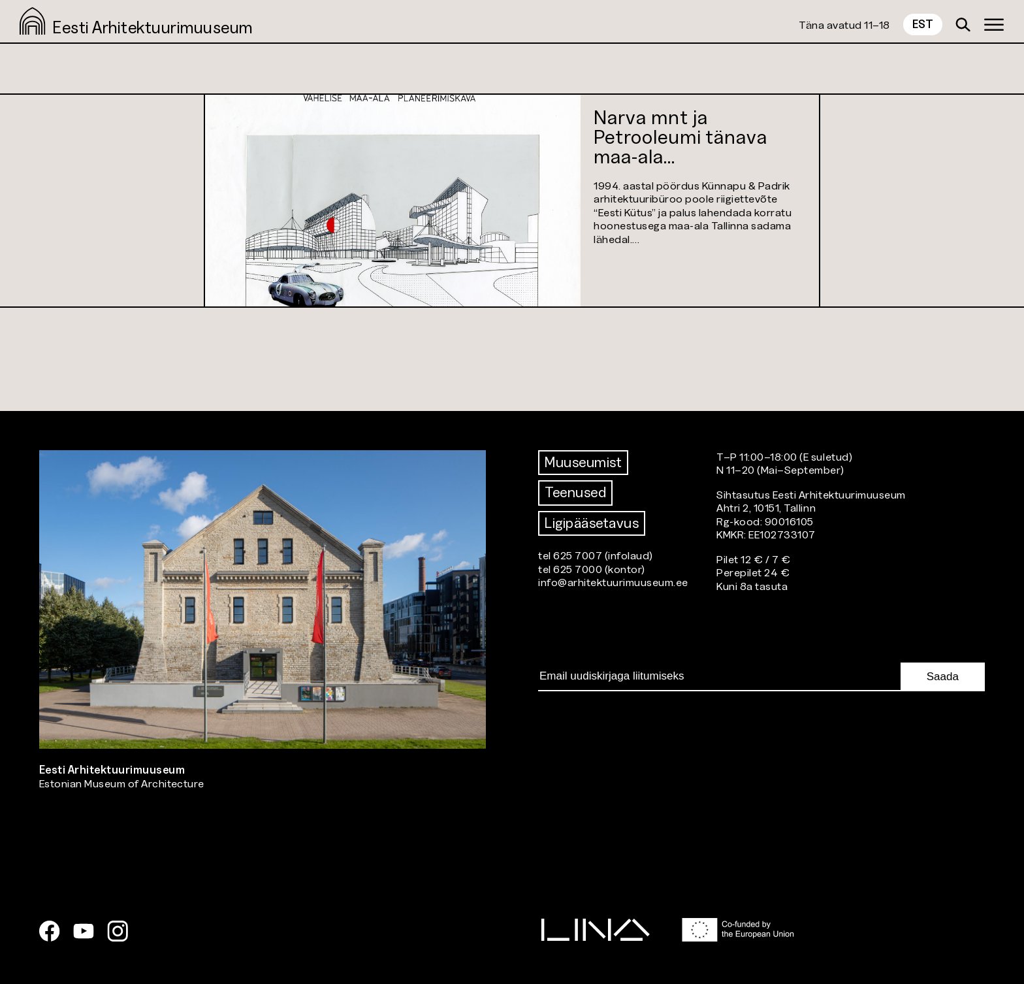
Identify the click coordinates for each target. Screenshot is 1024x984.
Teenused (575, 492)
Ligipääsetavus (592, 523)
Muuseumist (583, 462)
